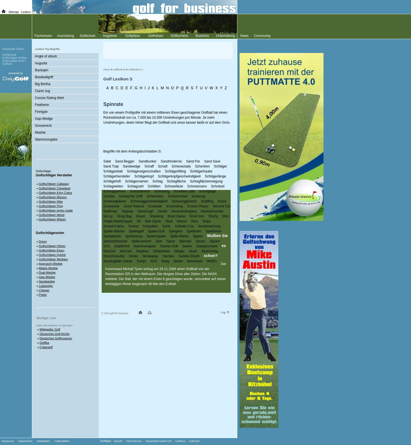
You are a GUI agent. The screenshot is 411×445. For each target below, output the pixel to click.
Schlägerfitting (175, 171)
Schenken (202, 166)
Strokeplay (150, 256)
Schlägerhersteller (116, 176)
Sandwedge (131, 166)
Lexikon (25, 12)
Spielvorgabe (156, 236)
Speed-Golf (156, 231)
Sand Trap (111, 166)
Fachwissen (43, 36)
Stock (193, 251)
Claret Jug (42, 91)
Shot (225, 216)
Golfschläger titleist (52, 215)
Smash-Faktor (113, 226)
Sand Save (212, 161)
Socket (133, 226)
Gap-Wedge (44, 119)
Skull (169, 221)
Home (106, 69)
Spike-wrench (141, 241)
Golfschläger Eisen (51, 250)
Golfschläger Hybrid (52, 254)
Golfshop (180, 441)
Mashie (40, 132)
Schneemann (197, 186)
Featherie (42, 105)
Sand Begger (124, 161)
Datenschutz (25, 441)
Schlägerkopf (144, 176)
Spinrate (185, 241)
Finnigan (41, 112)
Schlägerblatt (113, 171)
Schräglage (207, 191)
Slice (194, 221)
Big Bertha (42, 84)
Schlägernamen (136, 181)
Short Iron (196, 216)
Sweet (178, 261)
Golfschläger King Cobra (55, 192)
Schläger (220, 166)
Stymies (168, 256)
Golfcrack (194, 441)
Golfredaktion (62, 441)
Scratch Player (198, 206)
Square (214, 241)
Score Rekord (134, 206)
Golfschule (88, 36)
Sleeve (182, 221)
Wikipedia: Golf (50, 329)
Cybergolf (46, 347)
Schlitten (154, 186)
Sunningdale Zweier (118, 261)
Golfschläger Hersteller (54, 175)
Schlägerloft (112, 181)
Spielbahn (194, 231)
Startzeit (109, 251)
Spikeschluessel (115, 241)
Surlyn (141, 261)
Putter (43, 294)
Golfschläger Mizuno (52, 197)
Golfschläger (43, 171)
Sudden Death (189, 256)
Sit (138, 221)
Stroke (133, 256)
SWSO (212, 261)
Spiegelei (175, 231)
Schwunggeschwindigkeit (149, 201)
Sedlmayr (110, 211)
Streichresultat (114, 256)
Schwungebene (114, 201)
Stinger (179, 251)
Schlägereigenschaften (144, 171)
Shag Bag (124, 216)
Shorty (213, 216)
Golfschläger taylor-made (56, 210)
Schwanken (155, 196)
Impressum (8, 441)
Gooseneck (43, 126)
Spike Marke (179, 236)
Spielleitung (133, 236)
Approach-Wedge (50, 263)
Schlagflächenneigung (206, 181)
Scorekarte (111, 206)
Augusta (41, 63)
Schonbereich (140, 191)
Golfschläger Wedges (53, 259)
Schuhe (109, 196)
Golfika (44, 342)
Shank (140, 216)
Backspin (41, 70)
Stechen (126, 251)
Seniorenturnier (212, 211)
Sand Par (193, 161)
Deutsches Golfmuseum (56, 338)
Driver (43, 241)
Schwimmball (177, 196)
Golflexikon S (136, 69)
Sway (165, 261)
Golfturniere (179, 36)
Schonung (161, 191)
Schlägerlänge (215, 176)
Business (202, 36)
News (244, 36)
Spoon (200, 241)
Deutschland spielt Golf (158, 441)
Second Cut (221, 206)
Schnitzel (218, 186)
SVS (153, 261)
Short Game (177, 216)
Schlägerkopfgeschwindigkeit (179, 176)
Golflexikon (119, 69)
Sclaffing (207, 201)
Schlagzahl (135, 186)
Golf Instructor (134, 441)
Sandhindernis (171, 161)
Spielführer (214, 231)
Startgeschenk (207, 246)
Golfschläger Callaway (54, 183)
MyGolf (118, 441)
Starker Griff (169, 246)
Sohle (166, 226)
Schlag (157, 181)
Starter (187, 246)
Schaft (163, 166)
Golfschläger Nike (51, 201)
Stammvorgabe (144, 246)
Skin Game (153, 221)
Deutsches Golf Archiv (55, 333)
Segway (127, 211)
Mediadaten (43, 441)
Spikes (198, 236)
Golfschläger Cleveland (54, 188)
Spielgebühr (112, 236)
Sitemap (14, 12)
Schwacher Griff (130, 196)
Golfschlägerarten (50, 233)
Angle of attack (46, 56)
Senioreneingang (184, 211)
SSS (106, 246)
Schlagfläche (176, 181)
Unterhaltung (225, 36)
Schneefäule (174, 186)
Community (262, 36)
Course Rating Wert (49, 98)
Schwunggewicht (184, 201)
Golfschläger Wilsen (52, 219)
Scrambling (174, 206)
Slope (206, 221)
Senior (162, 211)
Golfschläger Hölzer (52, 246)
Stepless (142, 251)
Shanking (156, 216)
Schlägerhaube (201, 171)
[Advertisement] (168, 50)
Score (222, 201)
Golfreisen (155, 36)
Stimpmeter (161, 251)
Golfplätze (132, 36)
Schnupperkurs (114, 191)
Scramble (155, 206)
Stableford (121, 246)
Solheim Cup (184, 226)
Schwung (198, 196)
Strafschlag (209, 251)
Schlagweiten (113, 186)
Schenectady (181, 166)
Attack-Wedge (48, 268)
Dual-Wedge (47, 272)
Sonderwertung (209, 226)
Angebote (110, 36)
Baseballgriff (44, 77)
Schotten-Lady (184, 191)
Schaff (149, 166)
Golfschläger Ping (51, 206)
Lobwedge (46, 286)
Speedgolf (136, 231)
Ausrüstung (65, 36)
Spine (170, 241)
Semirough (145, 211)
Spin (159, 241)
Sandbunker (147, 161)
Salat (107, 161)
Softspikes (150, 226)
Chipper (44, 290)
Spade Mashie (114, 231)
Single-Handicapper (117, 221)
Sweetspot (194, 261)
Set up (108, 216)
